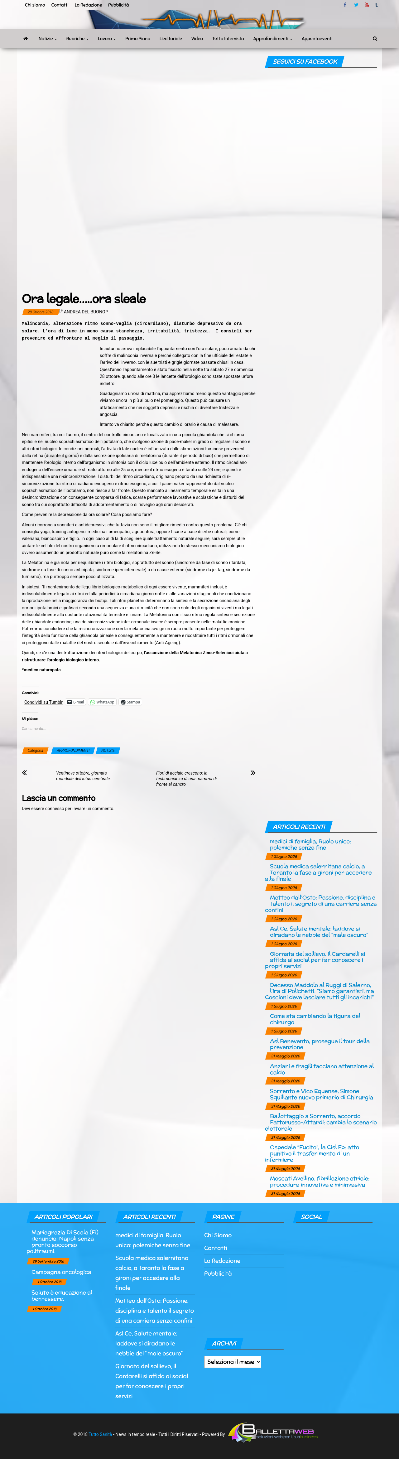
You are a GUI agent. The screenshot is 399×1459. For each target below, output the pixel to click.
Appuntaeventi (317, 38)
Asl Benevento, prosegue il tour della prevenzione (320, 1044)
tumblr (377, 5)
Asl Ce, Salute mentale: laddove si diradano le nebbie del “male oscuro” (319, 932)
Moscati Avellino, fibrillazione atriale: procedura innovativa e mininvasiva (319, 1181)
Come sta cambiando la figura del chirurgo (315, 1019)
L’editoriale (171, 38)
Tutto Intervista (228, 38)
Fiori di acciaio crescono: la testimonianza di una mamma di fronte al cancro (186, 779)
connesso (54, 808)
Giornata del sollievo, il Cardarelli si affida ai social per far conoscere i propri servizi (315, 960)
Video (197, 38)
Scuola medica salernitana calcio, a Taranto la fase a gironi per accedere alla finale (318, 872)
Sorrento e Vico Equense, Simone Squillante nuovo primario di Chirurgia (321, 1094)
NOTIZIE (108, 750)
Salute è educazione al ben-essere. (61, 1295)
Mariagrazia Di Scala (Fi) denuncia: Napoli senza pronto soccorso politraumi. (62, 1241)
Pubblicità (118, 5)
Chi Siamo (218, 1235)
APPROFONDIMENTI (73, 750)
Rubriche (77, 38)
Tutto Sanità (100, 1434)
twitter (356, 5)
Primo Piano (137, 38)
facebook (346, 5)
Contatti (59, 5)
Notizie (48, 38)
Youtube (367, 5)
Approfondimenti (273, 38)
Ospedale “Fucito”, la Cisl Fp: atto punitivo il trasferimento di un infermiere (312, 1153)
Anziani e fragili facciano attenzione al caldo (322, 1069)
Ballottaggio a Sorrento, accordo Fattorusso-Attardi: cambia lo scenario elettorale (321, 1122)
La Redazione (88, 5)
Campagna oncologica (61, 1272)
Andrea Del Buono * (86, 311)
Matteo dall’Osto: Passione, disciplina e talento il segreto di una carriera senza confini (321, 903)
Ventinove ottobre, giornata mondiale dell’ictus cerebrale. (83, 776)
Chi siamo (35, 5)
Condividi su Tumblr (43, 702)
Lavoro (107, 38)
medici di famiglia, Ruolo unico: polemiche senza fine (310, 844)
